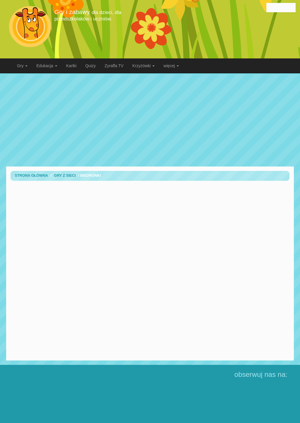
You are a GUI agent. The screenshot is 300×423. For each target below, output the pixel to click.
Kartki (71, 65)
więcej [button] (171, 65)
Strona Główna (31, 176)
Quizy (90, 65)
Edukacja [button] (46, 65)
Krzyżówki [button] (143, 65)
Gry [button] (22, 65)
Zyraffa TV (114, 65)
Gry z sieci (65, 176)
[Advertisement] (137, 120)
